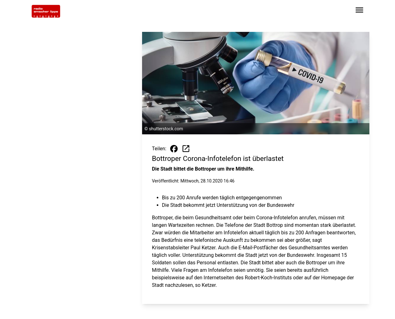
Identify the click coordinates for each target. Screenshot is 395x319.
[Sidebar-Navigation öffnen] (359, 11)
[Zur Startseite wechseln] (46, 11)
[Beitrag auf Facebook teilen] (174, 148)
